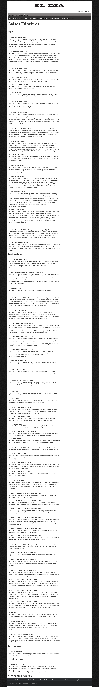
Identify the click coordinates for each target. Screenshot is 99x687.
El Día (18, 683)
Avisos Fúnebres (19, 15)
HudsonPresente (33, 680)
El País (20, 18)
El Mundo (15, 18)
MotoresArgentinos (57, 680)
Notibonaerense (70, 680)
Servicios (26, 15)
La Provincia (33, 18)
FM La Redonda (45, 680)
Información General (42, 18)
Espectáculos (70, 18)
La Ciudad (26, 18)
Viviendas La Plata (14, 680)
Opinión (51, 18)
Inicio (10, 18)
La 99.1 (24, 680)
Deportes (63, 18)
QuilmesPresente (82, 680)
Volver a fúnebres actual (20, 676)
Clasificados (11, 15)
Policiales (56, 18)
